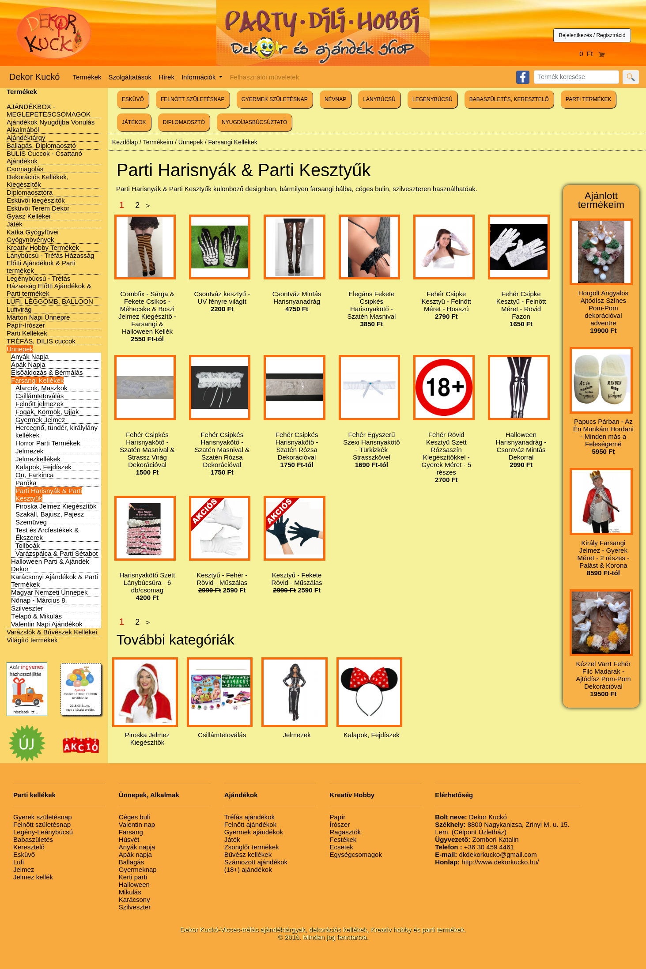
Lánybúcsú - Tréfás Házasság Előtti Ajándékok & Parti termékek (50, 263)
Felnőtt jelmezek (39, 403)
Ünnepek (20, 349)
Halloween (134, 884)
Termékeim (158, 142)
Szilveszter (27, 608)
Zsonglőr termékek (251, 847)
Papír (337, 817)
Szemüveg (31, 522)
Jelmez (23, 869)
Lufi (18, 862)
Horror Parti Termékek (47, 443)
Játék (15, 224)
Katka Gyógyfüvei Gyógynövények (33, 235)
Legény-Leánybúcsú (43, 832)
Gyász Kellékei (28, 216)
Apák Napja (28, 364)
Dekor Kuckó (34, 77)
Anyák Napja (30, 356)
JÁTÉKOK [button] (134, 122)
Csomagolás (25, 169)
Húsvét (129, 839)
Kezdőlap (125, 142)
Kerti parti (133, 877)
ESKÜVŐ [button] (133, 99)
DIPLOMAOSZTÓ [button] (184, 122)
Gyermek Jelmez (40, 419)
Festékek (342, 839)
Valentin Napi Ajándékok (47, 624)
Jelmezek (29, 451)
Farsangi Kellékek (37, 380)
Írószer (339, 824)
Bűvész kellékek (248, 854)
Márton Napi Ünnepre (38, 317)
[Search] (576, 77)
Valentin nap (137, 824)
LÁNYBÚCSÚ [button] (379, 99)
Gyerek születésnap (42, 817)
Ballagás (131, 862)
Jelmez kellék (33, 877)
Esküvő (24, 854)
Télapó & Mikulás (36, 616)
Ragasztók (345, 832)
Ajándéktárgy (26, 137)
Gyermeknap (138, 869)
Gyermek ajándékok (253, 832)
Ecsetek (341, 847)
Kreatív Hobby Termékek (43, 247)
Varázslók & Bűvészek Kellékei (52, 632)
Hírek (166, 77)
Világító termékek (32, 640)
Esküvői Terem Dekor (38, 208)
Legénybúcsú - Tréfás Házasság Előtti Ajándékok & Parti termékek (49, 286)
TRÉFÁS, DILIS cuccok (41, 341)
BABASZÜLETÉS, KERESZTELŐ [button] (509, 99)
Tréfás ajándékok (249, 817)
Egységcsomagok (355, 854)
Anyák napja (137, 847)
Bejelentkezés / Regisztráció (592, 35)
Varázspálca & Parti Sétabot (56, 553)
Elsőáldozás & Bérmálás (47, 372)
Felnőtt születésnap (42, 824)
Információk (199, 77)
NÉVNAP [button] (335, 99)
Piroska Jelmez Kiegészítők (55, 506)
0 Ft (592, 53)
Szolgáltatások (130, 77)
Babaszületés (33, 839)
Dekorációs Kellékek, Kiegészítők (37, 180)
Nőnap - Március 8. (39, 600)
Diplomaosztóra (30, 192)
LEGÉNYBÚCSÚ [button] (432, 99)
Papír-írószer (26, 325)
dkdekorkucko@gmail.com (485, 854)
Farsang (131, 832)
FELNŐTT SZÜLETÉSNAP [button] (192, 99)
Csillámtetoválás (39, 396)
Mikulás (130, 892)
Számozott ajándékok (255, 862)
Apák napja (135, 854)
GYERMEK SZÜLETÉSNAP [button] (275, 99)
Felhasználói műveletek (264, 77)
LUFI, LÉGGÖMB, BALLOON (50, 301)
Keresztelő (29, 847)
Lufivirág (19, 309)
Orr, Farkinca (34, 475)
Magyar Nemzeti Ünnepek (49, 592)
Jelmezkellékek (37, 459)
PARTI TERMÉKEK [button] (588, 99)
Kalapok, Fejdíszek (43, 467)
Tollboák (27, 545)
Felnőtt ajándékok (250, 824)
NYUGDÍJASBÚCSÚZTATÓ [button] (254, 122)
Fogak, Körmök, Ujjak (47, 411)
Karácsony (134, 899)
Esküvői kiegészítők (36, 200)
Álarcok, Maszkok (41, 388)
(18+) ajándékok (248, 869)
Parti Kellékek (27, 333)
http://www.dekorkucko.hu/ (487, 862)
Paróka (26, 482)
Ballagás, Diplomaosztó (41, 145)
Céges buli (134, 817)
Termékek (87, 77)
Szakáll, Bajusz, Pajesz (49, 514)
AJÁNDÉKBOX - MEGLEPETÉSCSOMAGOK (49, 110)
